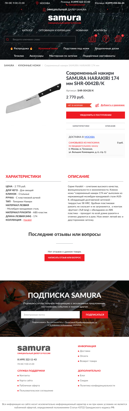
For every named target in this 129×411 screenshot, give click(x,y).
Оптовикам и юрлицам (54, 30)
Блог (82, 376)
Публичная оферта (29, 386)
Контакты (100, 30)
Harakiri (28, 220)
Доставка (85, 351)
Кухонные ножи (48, 48)
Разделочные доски (107, 48)
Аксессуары (37, 56)
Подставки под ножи (76, 48)
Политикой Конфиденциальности (81, 322)
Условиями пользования (60, 325)
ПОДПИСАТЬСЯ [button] (95, 315)
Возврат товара (88, 361)
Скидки (84, 381)
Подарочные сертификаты (99, 56)
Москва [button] (89, 137)
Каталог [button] (27, 30)
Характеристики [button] (81, 126)
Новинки (82, 30)
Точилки (19, 56)
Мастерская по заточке (63, 56)
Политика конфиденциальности (97, 386)
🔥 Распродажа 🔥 (21, 48)
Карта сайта (26, 381)
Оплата (84, 356)
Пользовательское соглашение (36, 391)
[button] (75, 4)
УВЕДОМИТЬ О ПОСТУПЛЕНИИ (95, 115)
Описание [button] (110, 126)
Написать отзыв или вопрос (64, 258)
